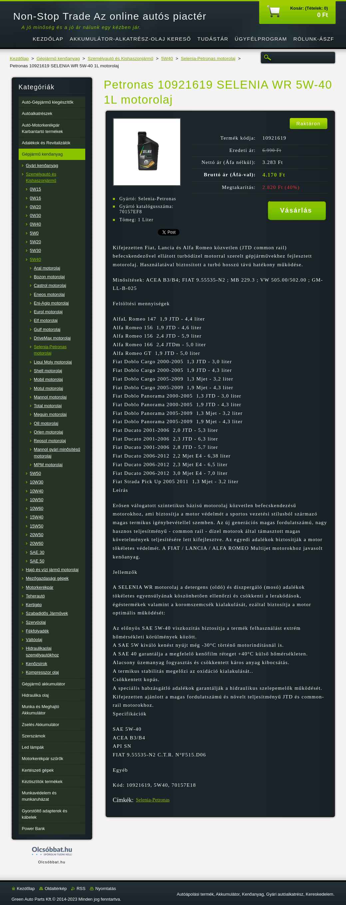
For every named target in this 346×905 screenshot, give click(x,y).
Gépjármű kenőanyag (58, 58)
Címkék (122, 800)
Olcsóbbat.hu (51, 862)
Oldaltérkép (56, 888)
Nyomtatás (105, 888)
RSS (81, 888)
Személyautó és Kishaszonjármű (120, 58)
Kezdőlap (19, 58)
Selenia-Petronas (153, 799)
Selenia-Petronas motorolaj (208, 58)
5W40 (167, 58)
